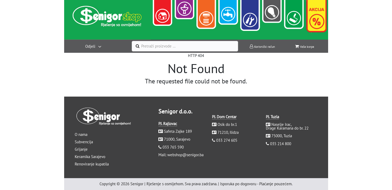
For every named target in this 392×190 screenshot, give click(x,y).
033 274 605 (226, 140)
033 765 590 (173, 147)
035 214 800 (280, 143)
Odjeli (90, 46)
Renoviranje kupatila (92, 164)
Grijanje (81, 149)
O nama (81, 134)
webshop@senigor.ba (185, 154)
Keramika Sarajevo (90, 156)
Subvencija (84, 141)
